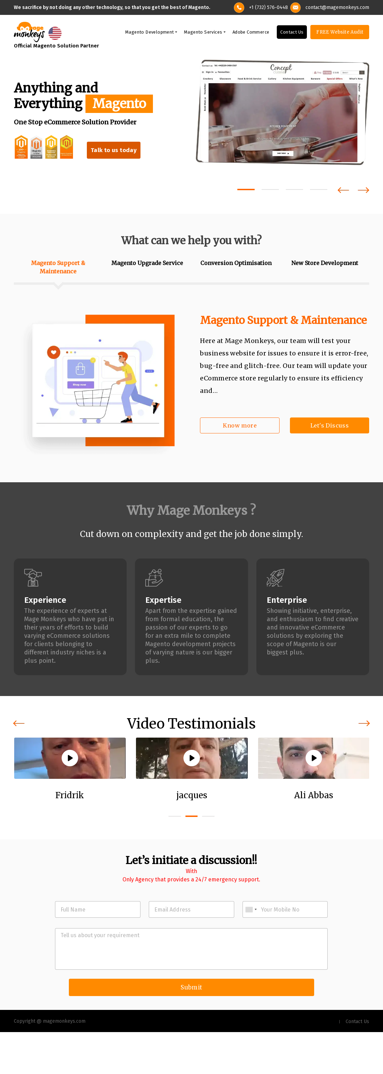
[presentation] (343, 191)
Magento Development (149, 33)
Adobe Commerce (251, 33)
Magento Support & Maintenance (283, 321)
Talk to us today (114, 151)
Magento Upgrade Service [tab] (147, 264)
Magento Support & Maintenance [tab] (58, 268)
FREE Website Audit (339, 33)
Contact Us (291, 33)
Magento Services (203, 33)
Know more (240, 426)
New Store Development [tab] (324, 264)
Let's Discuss (329, 426)
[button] (246, 190)
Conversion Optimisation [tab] (236, 264)
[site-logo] (29, 32)
